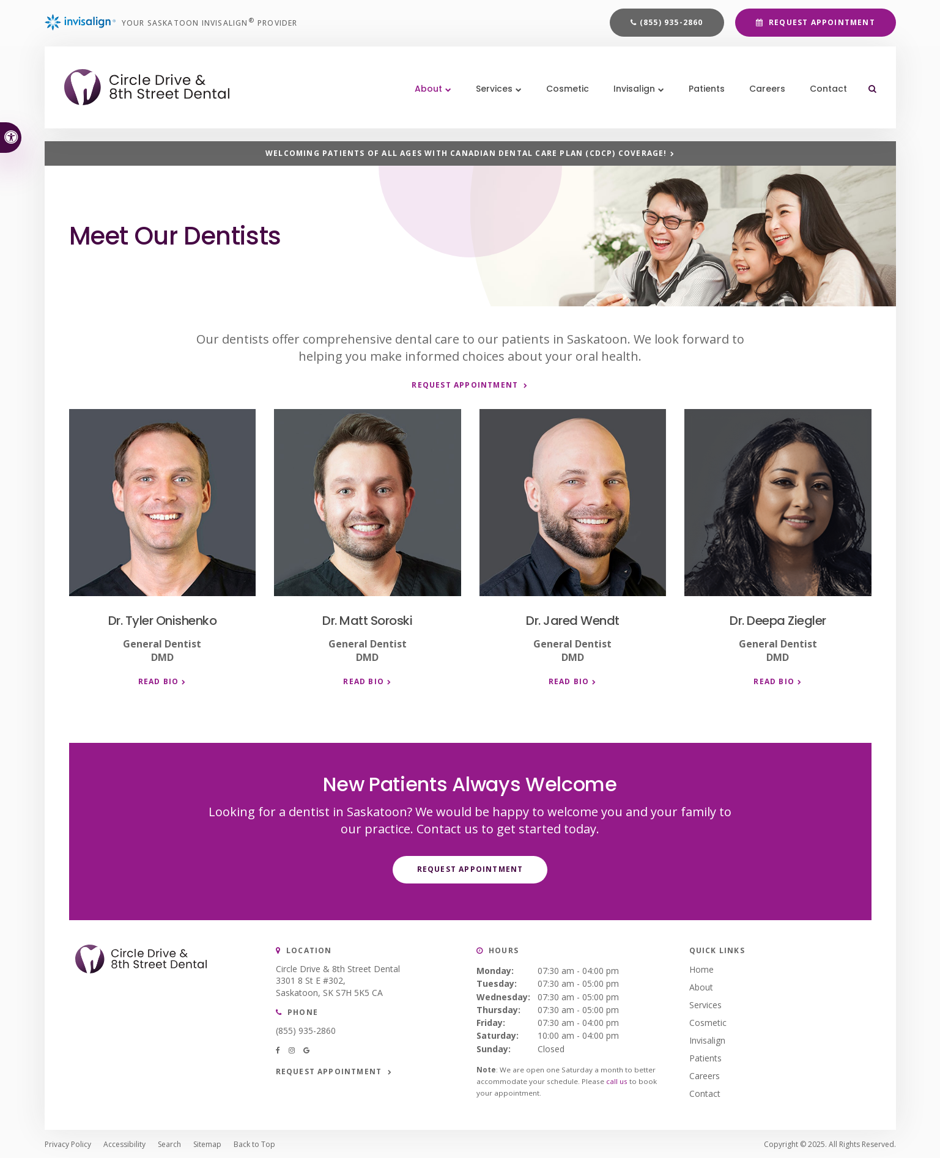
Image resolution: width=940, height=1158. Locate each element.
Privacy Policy (68, 1143)
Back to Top (254, 1143)
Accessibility (124, 1143)
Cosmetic (563, 98)
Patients (702, 98)
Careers (763, 98)
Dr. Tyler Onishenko (162, 620)
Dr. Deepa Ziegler (778, 620)
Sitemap (207, 1143)
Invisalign (707, 1039)
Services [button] (490, 98)
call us (616, 1080)
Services (705, 1003)
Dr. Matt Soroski (367, 620)
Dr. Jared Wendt (573, 620)
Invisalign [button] (630, 98)
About (701, 986)
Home (701, 968)
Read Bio (158, 681)
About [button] (424, 98)
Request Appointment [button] (820, 25)
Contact (824, 98)
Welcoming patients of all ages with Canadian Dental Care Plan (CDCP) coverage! (466, 153)
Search (169, 1143)
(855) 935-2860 (671, 25)
